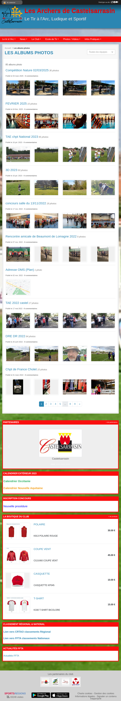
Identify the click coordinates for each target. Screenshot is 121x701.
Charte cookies (84, 693)
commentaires (32, 76)
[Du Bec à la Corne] (65, 681)
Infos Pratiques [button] (92, 39)
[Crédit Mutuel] (76, 681)
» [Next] (79, 404)
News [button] (22, 39)
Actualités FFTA (11, 656)
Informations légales (85, 696)
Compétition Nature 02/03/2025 (27, 70)
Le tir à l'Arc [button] (8, 39)
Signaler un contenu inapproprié (103, 697)
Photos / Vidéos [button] (71, 39)
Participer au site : (108, 2)
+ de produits (112, 516)
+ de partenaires (111, 422)
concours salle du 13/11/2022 (26, 203)
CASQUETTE (42, 573)
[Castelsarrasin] (45, 681)
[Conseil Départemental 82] (55, 681)
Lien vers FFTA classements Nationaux (26, 638)
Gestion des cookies (104, 693)
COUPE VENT (42, 549)
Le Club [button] (35, 39)
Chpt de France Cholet (21, 369)
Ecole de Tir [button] (51, 39)
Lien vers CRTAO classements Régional (27, 631)
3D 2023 (11, 170)
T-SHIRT (39, 598)
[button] (9, 446)
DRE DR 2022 (15, 336)
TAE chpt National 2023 (22, 136)
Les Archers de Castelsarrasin (70, 10)
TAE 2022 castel (17, 303)
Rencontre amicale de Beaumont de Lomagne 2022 (41, 236)
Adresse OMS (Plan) (20, 269)
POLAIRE (39, 524)
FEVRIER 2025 (16, 103)
